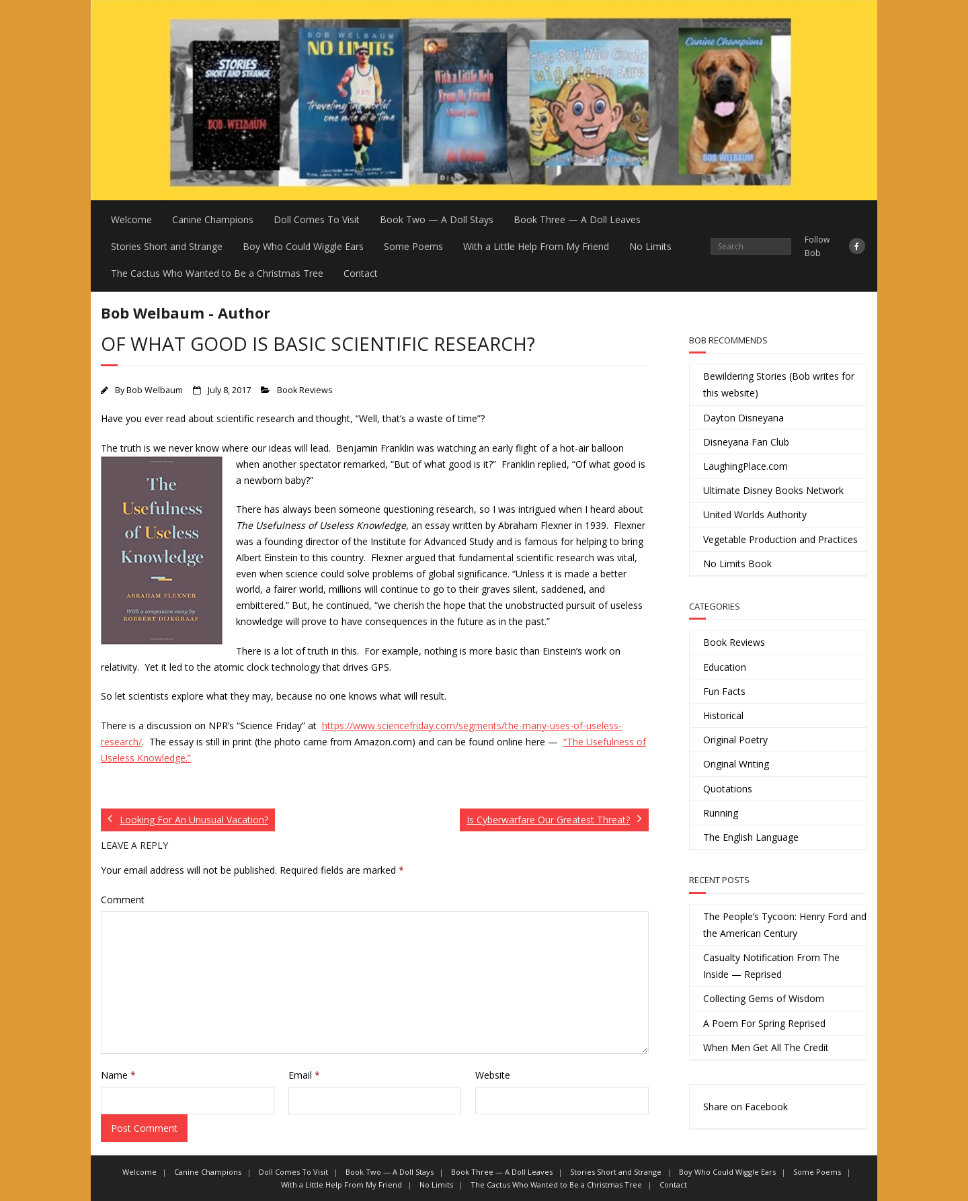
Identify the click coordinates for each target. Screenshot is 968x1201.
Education (724, 667)
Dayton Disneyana (743, 417)
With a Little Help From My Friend (536, 246)
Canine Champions (212, 219)
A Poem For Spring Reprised (764, 1023)
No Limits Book (737, 563)
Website (492, 1075)
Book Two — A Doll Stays (436, 219)
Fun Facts (724, 691)
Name (118, 1075)
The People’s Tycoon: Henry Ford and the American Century (784, 925)
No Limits (650, 246)
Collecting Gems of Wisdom (763, 998)
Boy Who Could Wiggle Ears (303, 246)
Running (720, 812)
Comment (123, 899)
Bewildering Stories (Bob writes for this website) (778, 384)
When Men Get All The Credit (766, 1047)
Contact (361, 273)
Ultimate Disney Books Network (773, 490)
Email (304, 1075)
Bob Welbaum (154, 390)
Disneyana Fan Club (746, 442)
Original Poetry (735, 739)
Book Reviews (305, 390)
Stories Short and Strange (167, 246)
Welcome (131, 219)
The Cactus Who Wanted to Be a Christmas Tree (217, 273)
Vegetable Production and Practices (780, 539)
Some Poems (413, 246)
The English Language (751, 837)
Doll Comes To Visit (317, 219)
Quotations (727, 788)
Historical (723, 715)
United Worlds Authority (755, 514)
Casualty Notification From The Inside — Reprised (771, 966)
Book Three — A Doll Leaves (577, 219)
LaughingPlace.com (745, 466)
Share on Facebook (745, 1106)
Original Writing (736, 763)
